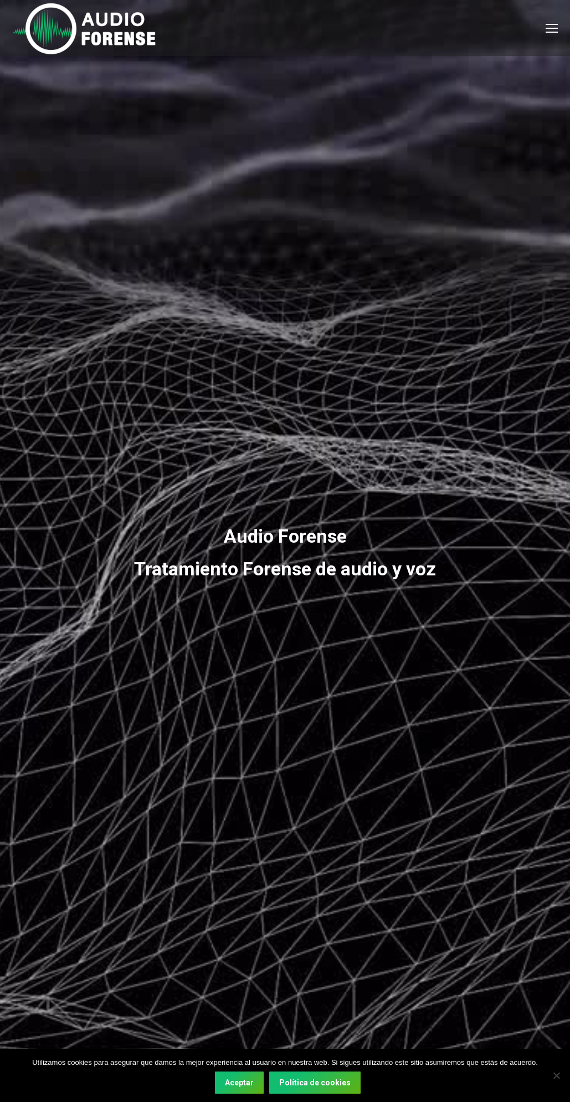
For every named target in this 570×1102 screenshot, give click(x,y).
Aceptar (239, 1082)
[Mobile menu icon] (552, 28)
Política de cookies (315, 1082)
